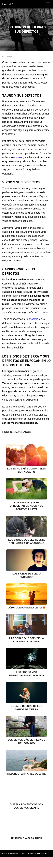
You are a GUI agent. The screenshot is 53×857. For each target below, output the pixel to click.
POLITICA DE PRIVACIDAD (13, 853)
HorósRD (7, 4)
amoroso (18, 157)
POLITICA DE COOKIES (37, 853)
